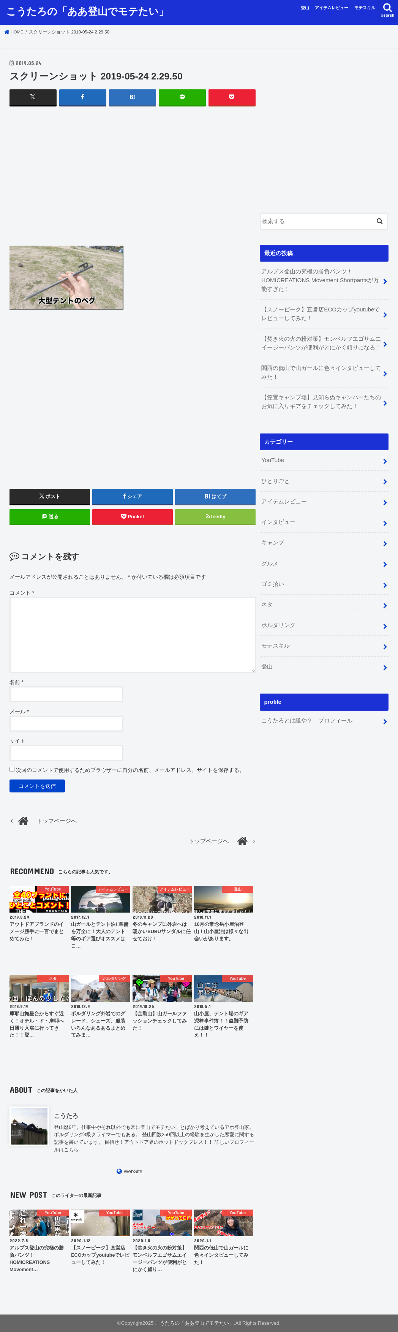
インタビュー (278, 516)
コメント (21, 592)
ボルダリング (278, 617)
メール (19, 711)
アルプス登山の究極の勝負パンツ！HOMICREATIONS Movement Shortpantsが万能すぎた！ (318, 279)
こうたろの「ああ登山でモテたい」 (87, 11)
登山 (305, 7)
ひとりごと (275, 476)
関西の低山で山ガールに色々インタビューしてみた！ (321, 370)
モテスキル (364, 7)
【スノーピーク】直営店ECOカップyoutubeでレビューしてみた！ (320, 312)
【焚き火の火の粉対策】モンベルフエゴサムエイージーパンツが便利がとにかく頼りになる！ (321, 341)
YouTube (272, 456)
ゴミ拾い (272, 577)
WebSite (132, 1171)
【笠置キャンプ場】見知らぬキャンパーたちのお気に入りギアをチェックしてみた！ (321, 398)
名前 (16, 682)
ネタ (267, 597)
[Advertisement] (133, 182)
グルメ (269, 557)
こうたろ (66, 1115)
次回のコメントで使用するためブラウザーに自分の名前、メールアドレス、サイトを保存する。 (130, 770)
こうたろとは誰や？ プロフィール (306, 711)
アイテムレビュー (331, 7)
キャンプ (272, 536)
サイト (17, 740)
